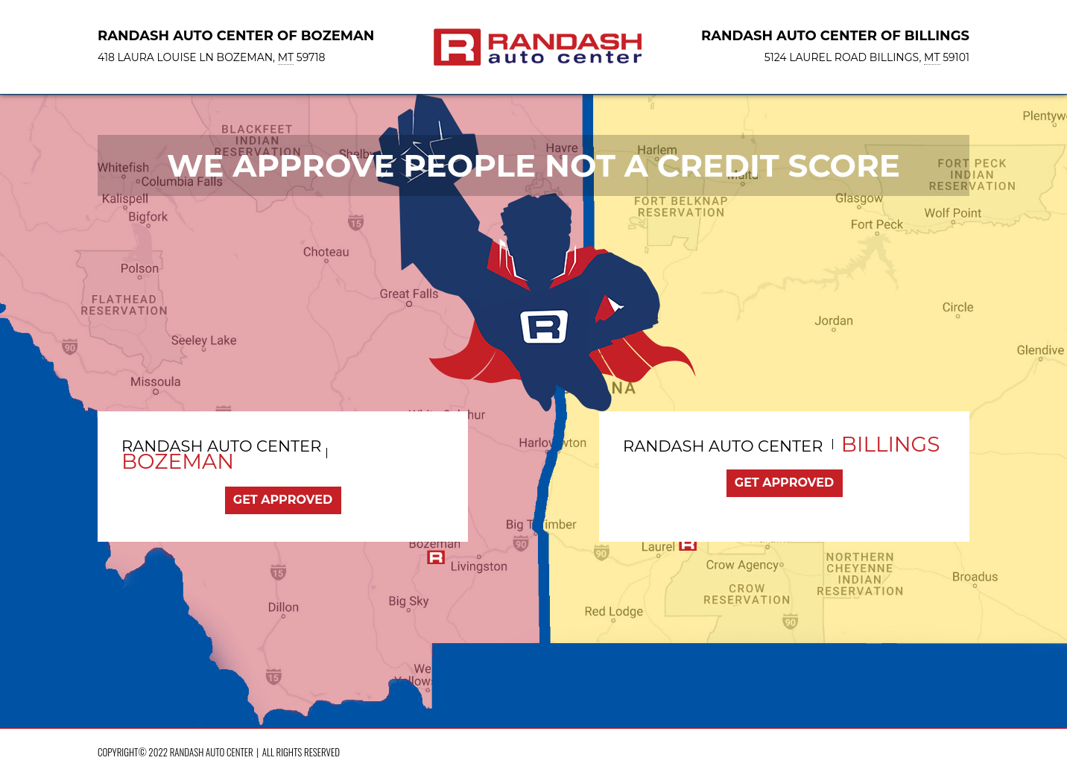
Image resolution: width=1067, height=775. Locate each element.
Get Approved (282, 500)
